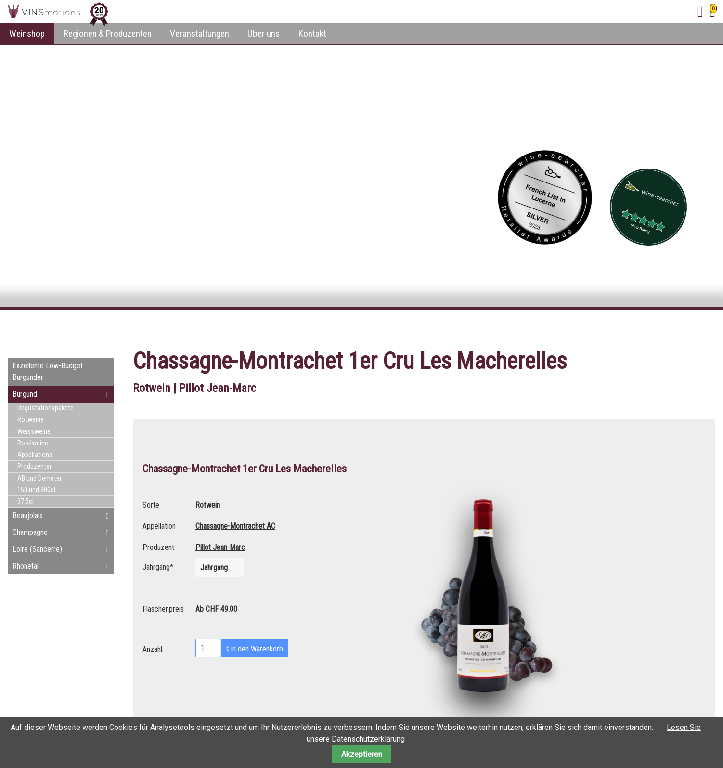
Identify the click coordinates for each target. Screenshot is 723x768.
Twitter (669, 327)
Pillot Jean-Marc (220, 547)
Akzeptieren (361, 754)
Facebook (650, 327)
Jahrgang (157, 565)
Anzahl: (153, 648)
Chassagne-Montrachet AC (235, 526)
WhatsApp (707, 327)
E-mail (688, 327)
